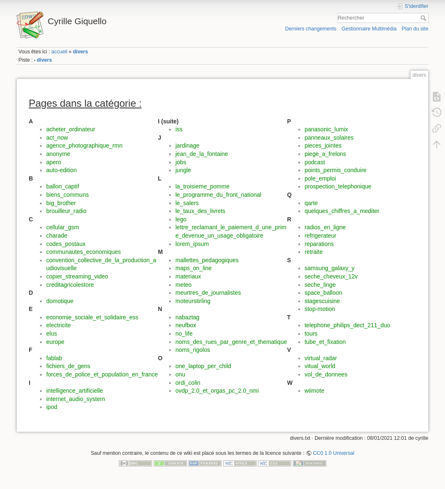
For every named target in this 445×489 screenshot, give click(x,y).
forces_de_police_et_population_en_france (102, 374)
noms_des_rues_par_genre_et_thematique (231, 342)
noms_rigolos (192, 349)
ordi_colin (187, 382)
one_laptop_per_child (203, 366)
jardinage (187, 145)
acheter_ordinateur (70, 129)
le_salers (187, 203)
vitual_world (320, 366)
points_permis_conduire (336, 170)
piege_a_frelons (325, 153)
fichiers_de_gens (68, 366)
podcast (315, 162)
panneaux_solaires (329, 137)
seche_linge (320, 284)
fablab (54, 358)
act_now (57, 137)
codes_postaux (65, 244)
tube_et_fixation (325, 342)
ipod (51, 407)
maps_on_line (193, 268)
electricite (58, 325)
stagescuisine (322, 301)
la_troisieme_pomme (202, 186)
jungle (183, 170)
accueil (59, 52)
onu (180, 374)
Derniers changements (310, 29)
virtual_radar (321, 358)
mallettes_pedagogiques (207, 260)
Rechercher (424, 18)
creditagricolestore (70, 284)
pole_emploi (320, 178)
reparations (319, 244)
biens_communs (67, 194)
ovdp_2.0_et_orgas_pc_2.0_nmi (217, 390)
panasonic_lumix (326, 129)
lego (180, 219)
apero (53, 162)
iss (178, 129)
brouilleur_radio (66, 211)
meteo (183, 284)
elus (51, 333)
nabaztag (187, 317)
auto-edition (61, 170)
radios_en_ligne (325, 227)
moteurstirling (192, 301)
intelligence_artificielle (74, 390)
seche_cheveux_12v (331, 276)
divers (80, 52)
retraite (314, 251)
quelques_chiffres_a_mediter (342, 211)
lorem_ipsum (192, 244)
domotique (59, 301)
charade (57, 235)
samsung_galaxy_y (330, 268)
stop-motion (320, 309)
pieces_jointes (323, 145)
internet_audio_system (75, 399)
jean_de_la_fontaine (201, 153)
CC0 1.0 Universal (333, 453)
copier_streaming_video (77, 276)
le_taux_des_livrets (200, 211)
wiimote (314, 390)
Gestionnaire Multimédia (369, 29)
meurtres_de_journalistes (208, 292)
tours (311, 333)
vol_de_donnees (326, 374)
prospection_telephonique (338, 186)
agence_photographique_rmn (84, 145)
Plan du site (415, 29)
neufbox (185, 325)
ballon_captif (62, 186)
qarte (311, 203)
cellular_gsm (62, 227)
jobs (180, 162)
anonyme (58, 153)
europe (55, 342)
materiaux (188, 276)
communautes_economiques (83, 251)
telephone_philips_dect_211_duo (347, 325)
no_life (183, 333)
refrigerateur (320, 235)
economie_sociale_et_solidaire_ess (92, 317)
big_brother (61, 203)
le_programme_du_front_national (218, 194)
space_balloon (323, 292)
